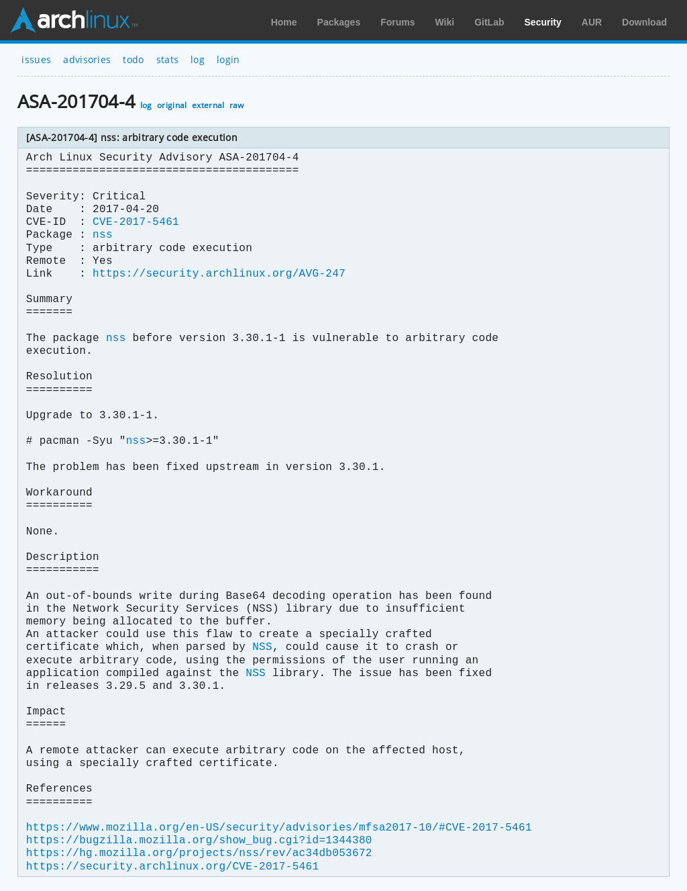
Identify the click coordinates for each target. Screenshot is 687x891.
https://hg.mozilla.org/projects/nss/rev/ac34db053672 (199, 853)
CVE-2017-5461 (136, 222)
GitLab (489, 22)
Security (543, 22)
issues (36, 59)
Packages (339, 22)
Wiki (445, 22)
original (172, 105)
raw (236, 105)
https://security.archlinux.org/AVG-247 (219, 274)
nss (103, 235)
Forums (397, 22)
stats (167, 59)
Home (284, 22)
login (228, 59)
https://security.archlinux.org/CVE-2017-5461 (172, 866)
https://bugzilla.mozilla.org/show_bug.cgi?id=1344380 (199, 840)
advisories (87, 59)
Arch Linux (74, 20)
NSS (262, 647)
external (208, 105)
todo (133, 59)
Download (644, 22)
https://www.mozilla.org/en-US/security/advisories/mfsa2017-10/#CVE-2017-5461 (279, 827)
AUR (592, 22)
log (198, 59)
